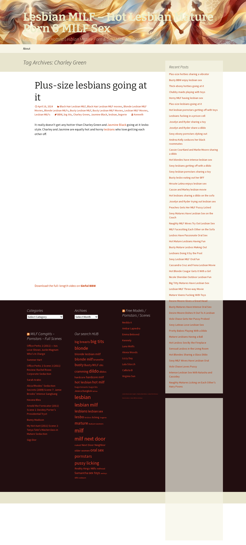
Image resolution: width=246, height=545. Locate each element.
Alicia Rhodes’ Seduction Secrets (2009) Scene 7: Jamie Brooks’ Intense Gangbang (44, 390)
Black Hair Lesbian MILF (73, 106)
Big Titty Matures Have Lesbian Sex (189, 283)
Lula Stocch (128, 364)
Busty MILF (91, 365)
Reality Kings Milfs (85, 468)
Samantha (81, 473)
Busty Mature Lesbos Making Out (188, 247)
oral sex (97, 450)
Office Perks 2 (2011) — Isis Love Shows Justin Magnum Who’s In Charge (42, 350)
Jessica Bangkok (83, 391)
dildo (94, 371)
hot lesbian (83, 382)
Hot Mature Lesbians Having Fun (187, 241)
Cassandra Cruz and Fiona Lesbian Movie (192, 265)
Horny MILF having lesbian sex (186, 98)
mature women (96, 423)
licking (95, 417)
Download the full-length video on (65, 286)
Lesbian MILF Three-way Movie (186, 289)
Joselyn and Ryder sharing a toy (187, 122)
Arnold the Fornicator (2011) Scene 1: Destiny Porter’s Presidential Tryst (43, 410)
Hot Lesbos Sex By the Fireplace (187, 342)
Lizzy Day (127, 358)
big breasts (82, 342)
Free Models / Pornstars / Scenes (136, 313)
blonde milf (84, 359)
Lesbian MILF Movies (136, 110)
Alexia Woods (130, 352)
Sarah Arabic (34, 379)
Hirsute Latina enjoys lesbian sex (187, 183)
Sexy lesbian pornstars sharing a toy (190, 171)
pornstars (83, 456)
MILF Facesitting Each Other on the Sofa (192, 229)
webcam (82, 478)
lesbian (113, 114)
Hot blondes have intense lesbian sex (190, 159)
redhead (101, 468)
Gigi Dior (32, 440)
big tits (68, 114)
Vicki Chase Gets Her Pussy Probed (189, 318)
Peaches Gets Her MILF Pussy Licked (190, 207)
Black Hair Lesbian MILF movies (104, 106)
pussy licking (87, 463)
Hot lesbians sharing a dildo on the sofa (191, 195)
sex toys (94, 473)
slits (76, 477)
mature (81, 423)
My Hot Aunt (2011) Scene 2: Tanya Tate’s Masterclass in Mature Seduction (42, 430)
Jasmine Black (99, 114)
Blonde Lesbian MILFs (56, 110)
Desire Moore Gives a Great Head (188, 301)
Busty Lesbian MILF (80, 110)
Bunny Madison (35, 419)
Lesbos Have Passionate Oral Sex (188, 235)
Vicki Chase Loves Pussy (183, 366)
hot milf (98, 382)
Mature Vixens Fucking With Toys (187, 295)
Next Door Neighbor (93, 445)
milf (79, 430)
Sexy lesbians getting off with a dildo (190, 165)
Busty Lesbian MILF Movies (108, 110)
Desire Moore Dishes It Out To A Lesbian (192, 313)
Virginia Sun (128, 376)
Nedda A (127, 322)
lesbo (79, 416)
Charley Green (81, 114)
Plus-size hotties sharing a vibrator (189, 74)
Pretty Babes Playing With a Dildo (188, 330)
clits (101, 365)
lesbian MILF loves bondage (136, 398)
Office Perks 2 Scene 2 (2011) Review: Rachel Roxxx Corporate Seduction (43, 370)
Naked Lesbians (126, 398)
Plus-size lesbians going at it (185, 104)
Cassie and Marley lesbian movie (187, 189)
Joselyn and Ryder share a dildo (187, 127)
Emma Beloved (130, 334)
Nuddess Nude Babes (142, 394)
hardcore (80, 377)
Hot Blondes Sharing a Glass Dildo (188, 354)
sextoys (104, 473)
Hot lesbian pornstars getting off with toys (193, 110)
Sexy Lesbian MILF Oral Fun (184, 259)
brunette (98, 359)
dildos (102, 371)
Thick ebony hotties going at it (186, 86)
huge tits (93, 387)
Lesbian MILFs (42, 114)
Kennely (126, 340)
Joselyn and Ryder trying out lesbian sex (192, 201)
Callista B (127, 370)
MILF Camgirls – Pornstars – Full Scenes (44, 336)
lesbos (88, 417)
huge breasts (81, 387)
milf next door (90, 438)
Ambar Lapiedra (131, 328)
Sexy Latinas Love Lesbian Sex (186, 324)
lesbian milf (86, 405)
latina (94, 391)
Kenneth (138, 114)
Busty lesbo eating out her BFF (186, 177)
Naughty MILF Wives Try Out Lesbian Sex (192, 223)
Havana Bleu (34, 399)
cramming (81, 371)
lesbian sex (95, 411)
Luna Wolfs (128, 346)
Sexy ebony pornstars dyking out (188, 133)
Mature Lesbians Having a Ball (186, 336)
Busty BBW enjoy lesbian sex (185, 80)
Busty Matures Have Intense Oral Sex (190, 307)
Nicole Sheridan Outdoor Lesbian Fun (190, 277)
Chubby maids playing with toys (187, 92)
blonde (81, 348)
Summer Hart (34, 359)
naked (78, 445)
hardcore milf (95, 377)
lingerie (122, 114)
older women (82, 450)
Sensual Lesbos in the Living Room (189, 348)
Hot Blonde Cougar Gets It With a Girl (190, 271)
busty (79, 364)
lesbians (109, 129)
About (26, 48)
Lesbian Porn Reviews (153, 394)
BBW (59, 114)
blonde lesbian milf (88, 354)
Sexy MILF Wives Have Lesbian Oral (189, 360)
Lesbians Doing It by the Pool (185, 253)
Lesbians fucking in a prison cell (187, 116)
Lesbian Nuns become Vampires (129, 394)
